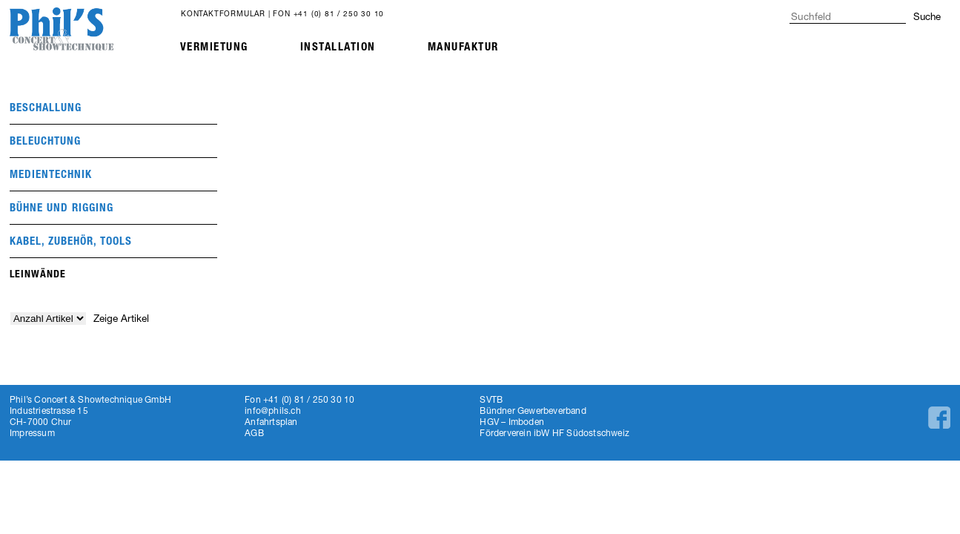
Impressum (32, 432)
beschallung (46, 107)
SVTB (491, 399)
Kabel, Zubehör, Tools (71, 241)
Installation (338, 46)
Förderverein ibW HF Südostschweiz (554, 432)
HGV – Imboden (512, 421)
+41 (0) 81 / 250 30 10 (339, 13)
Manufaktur (463, 46)
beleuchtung (45, 141)
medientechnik (51, 174)
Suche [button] (927, 16)
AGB (254, 432)
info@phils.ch (273, 410)
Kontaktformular (223, 13)
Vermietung (214, 46)
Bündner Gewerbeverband (533, 410)
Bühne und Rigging (61, 207)
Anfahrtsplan (271, 421)
